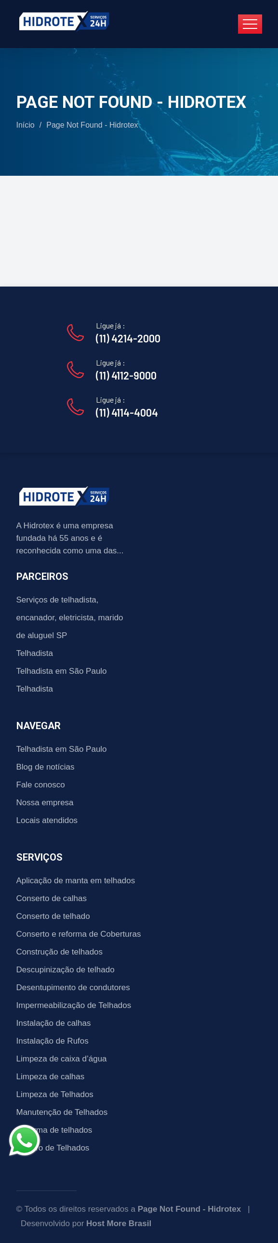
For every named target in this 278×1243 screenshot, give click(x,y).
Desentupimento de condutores (73, 987)
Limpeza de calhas (50, 1076)
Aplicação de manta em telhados (75, 880)
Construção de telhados (59, 951)
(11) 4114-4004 (127, 412)
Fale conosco (40, 784)
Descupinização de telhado (65, 969)
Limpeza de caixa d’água (61, 1058)
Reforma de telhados (54, 1130)
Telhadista (34, 653)
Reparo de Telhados (53, 1147)
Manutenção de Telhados (62, 1112)
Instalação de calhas (53, 1023)
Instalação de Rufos (52, 1041)
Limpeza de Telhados (54, 1094)
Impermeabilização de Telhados (74, 1005)
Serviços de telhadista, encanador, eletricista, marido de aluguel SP (69, 617)
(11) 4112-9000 (126, 375)
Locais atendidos (47, 820)
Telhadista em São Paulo (61, 671)
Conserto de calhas (51, 898)
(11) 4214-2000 (128, 338)
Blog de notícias (45, 767)
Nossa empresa (45, 802)
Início (25, 125)
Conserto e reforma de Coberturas (78, 934)
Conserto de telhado (53, 916)
